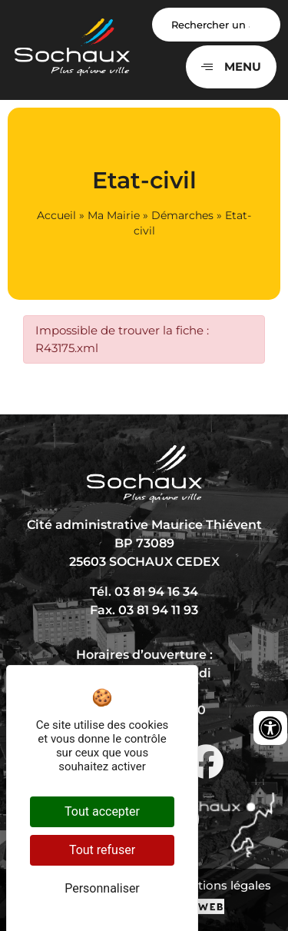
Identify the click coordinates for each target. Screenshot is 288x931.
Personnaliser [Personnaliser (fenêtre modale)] (102, 888)
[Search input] (216, 25)
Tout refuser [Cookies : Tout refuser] (102, 850)
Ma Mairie (114, 215)
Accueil (56, 215)
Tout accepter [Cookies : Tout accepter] (102, 811)
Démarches (182, 215)
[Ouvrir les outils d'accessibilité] (270, 728)
